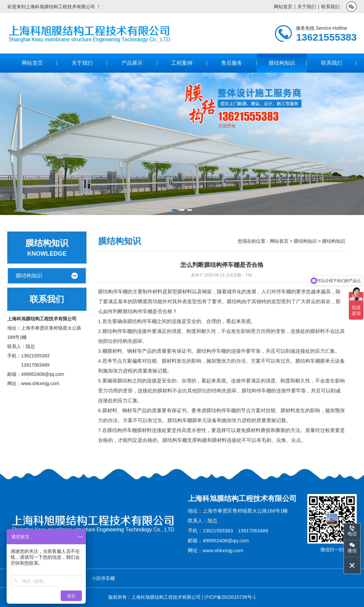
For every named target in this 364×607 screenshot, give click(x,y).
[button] (174, 210)
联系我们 (330, 6)
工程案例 (181, 63)
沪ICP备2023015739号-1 (230, 597)
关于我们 (306, 6)
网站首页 (283, 6)
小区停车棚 (103, 578)
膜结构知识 (282, 63)
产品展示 (132, 63)
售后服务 (231, 63)
